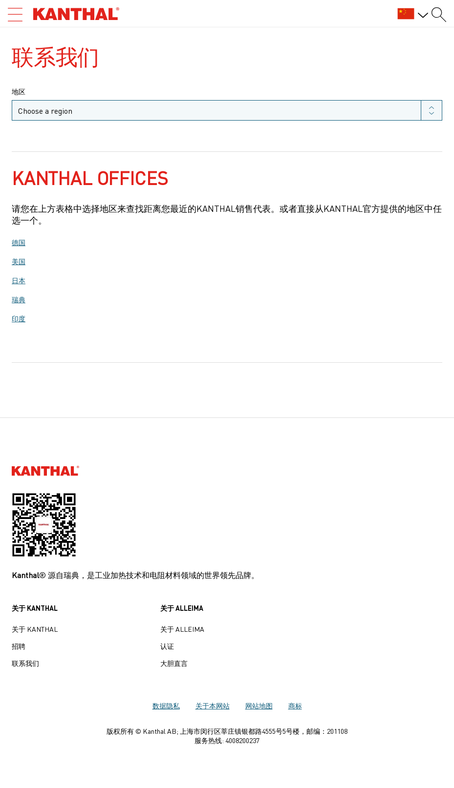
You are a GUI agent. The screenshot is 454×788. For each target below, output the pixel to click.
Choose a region (45, 110)
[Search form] (439, 14)
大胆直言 (174, 663)
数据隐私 (166, 705)
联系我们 (25, 663)
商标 (295, 705)
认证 (167, 646)
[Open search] (15, 14)
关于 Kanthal (35, 629)
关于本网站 (212, 705)
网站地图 (259, 705)
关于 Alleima (182, 629)
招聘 (18, 646)
